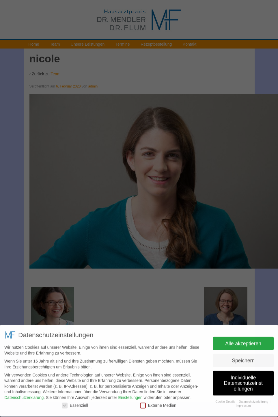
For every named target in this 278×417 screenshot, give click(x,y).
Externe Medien (158, 403)
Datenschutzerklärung (24, 395)
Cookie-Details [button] (225, 399)
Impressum (243, 403)
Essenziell (75, 403)
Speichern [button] (243, 358)
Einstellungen (130, 395)
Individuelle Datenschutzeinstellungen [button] (243, 380)
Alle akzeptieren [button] (243, 341)
